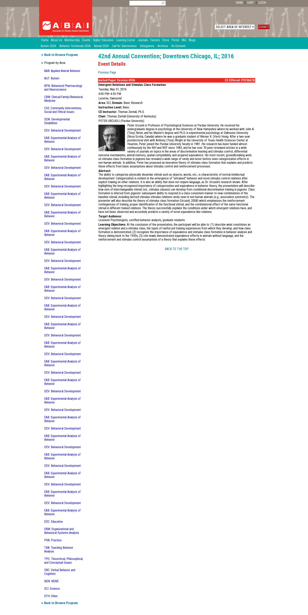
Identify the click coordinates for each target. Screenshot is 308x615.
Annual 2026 (101, 46)
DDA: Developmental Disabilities (57, 121)
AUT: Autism (51, 78)
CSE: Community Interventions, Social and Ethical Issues (63, 110)
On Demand (178, 46)
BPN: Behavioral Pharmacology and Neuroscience (63, 87)
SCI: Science (52, 588)
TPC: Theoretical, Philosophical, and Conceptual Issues (63, 560)
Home (45, 40)
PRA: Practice (53, 540)
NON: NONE (51, 581)
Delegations (147, 46)
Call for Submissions (124, 46)
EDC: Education (53, 521)
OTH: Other (51, 596)
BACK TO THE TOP (177, 249)
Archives (163, 46)
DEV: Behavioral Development (62, 130)
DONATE (263, 27)
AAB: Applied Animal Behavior (62, 71)
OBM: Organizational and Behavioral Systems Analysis (61, 531)
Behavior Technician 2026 (75, 46)
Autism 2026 (48, 46)
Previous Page (107, 72)
